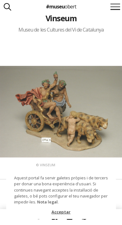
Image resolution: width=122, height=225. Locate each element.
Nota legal (47, 202)
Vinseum (61, 18)
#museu (61, 6)
